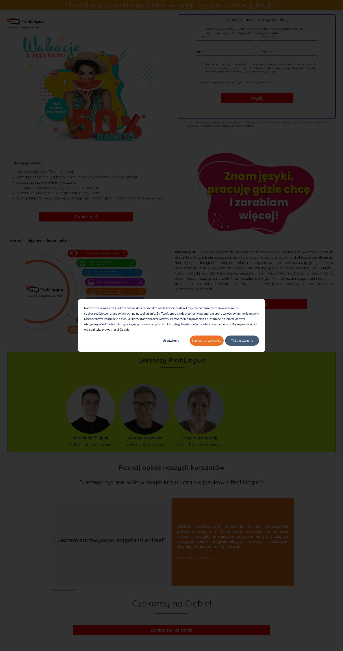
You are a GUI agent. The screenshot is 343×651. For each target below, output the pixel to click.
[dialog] (171, 325)
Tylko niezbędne (242, 340)
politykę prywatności (243, 324)
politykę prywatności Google (110, 329)
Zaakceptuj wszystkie (206, 340)
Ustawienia (171, 340)
